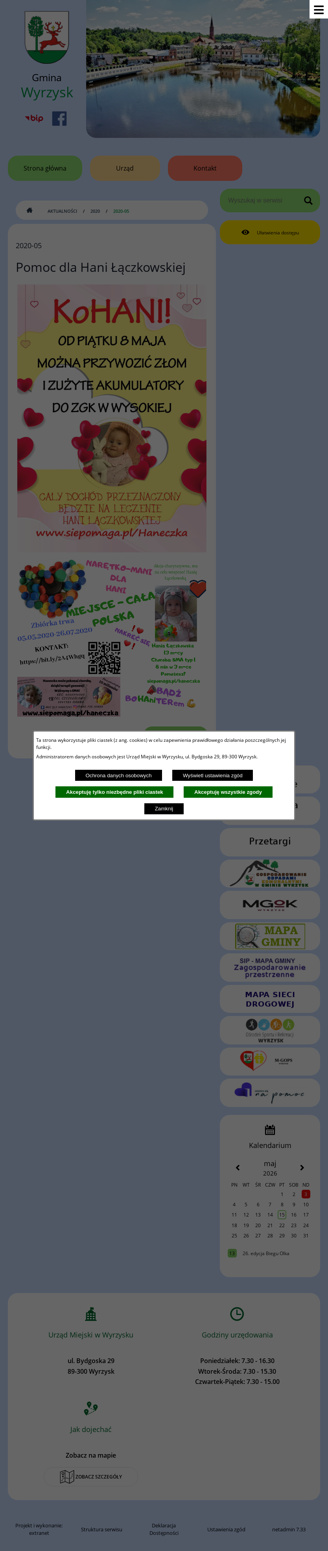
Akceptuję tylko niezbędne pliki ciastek (114, 792)
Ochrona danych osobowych (118, 775)
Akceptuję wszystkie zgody (228, 792)
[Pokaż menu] (319, 9)
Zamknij (164, 809)
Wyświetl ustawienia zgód (213, 775)
